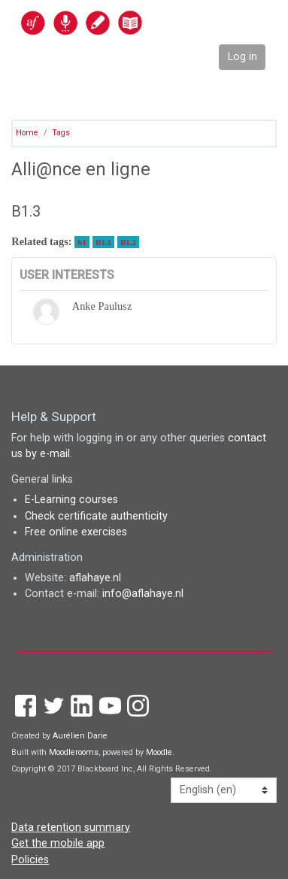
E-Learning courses (71, 499)
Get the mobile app (58, 843)
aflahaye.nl (95, 577)
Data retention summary (70, 827)
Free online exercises (76, 532)
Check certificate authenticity (96, 516)
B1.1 (103, 242)
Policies (30, 859)
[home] (114, 22)
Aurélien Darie (80, 736)
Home (27, 133)
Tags (61, 133)
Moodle (159, 752)
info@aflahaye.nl (142, 593)
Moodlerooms (74, 752)
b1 (82, 242)
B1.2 (128, 242)
